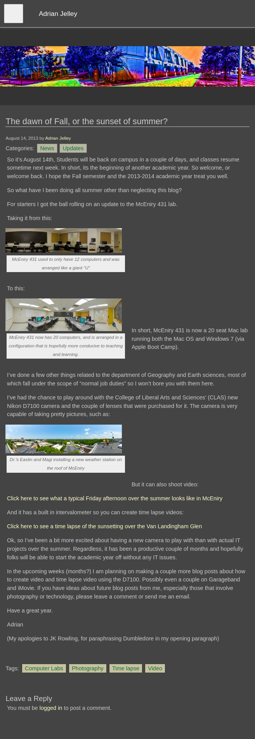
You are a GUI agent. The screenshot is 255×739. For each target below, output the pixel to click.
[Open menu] (13, 13)
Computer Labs (44, 668)
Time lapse (125, 668)
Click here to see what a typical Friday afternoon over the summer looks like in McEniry (114, 498)
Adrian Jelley (58, 138)
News (47, 148)
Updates (73, 148)
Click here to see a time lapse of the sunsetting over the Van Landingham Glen (104, 526)
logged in (51, 708)
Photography (88, 668)
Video (155, 668)
